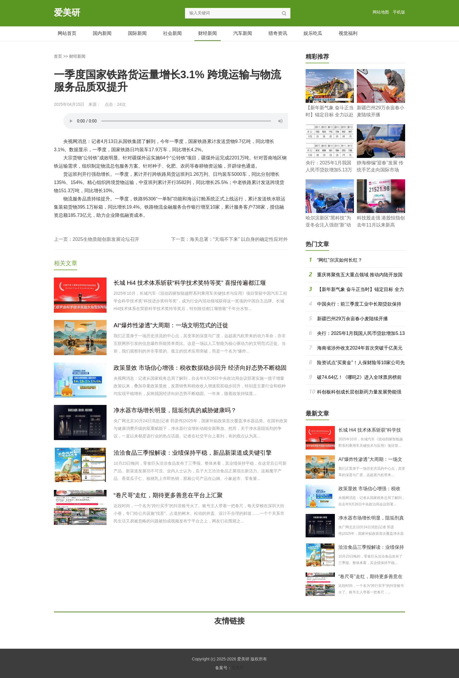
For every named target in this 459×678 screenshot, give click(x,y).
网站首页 (67, 33)
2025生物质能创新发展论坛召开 (106, 239)
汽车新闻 (242, 33)
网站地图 (381, 12)
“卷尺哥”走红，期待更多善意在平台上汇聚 (168, 495)
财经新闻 (207, 33)
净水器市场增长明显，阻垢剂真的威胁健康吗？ (175, 410)
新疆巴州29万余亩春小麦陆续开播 (352, 318)
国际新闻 (137, 33)
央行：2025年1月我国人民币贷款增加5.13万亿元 (329, 169)
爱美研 (67, 12)
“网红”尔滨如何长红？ (339, 260)
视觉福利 (348, 33)
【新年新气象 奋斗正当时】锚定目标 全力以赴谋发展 (330, 114)
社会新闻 (172, 33)
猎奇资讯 (277, 33)
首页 (58, 56)
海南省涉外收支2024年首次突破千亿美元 (360, 347)
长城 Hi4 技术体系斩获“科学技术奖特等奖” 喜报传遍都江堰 (190, 283)
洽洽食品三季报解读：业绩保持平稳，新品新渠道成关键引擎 (193, 452)
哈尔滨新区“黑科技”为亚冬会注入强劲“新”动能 (328, 224)
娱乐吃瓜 (313, 33)
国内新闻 (102, 33)
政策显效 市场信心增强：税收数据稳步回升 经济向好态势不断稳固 (200, 367)
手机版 (399, 12)
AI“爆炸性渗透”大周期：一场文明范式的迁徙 (171, 325)
